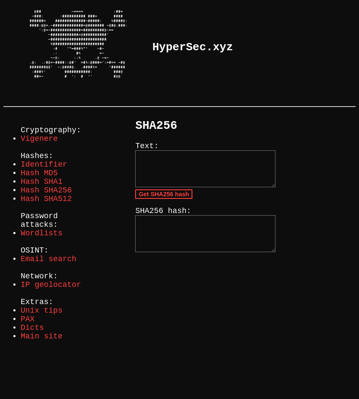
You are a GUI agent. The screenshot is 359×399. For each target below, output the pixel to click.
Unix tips (41, 352)
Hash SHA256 (46, 207)
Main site (41, 383)
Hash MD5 (39, 187)
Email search (49, 290)
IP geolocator (51, 321)
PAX (27, 362)
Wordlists (41, 259)
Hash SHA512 (46, 218)
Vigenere (39, 145)
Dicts (32, 372)
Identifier (44, 176)
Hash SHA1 (41, 197)
